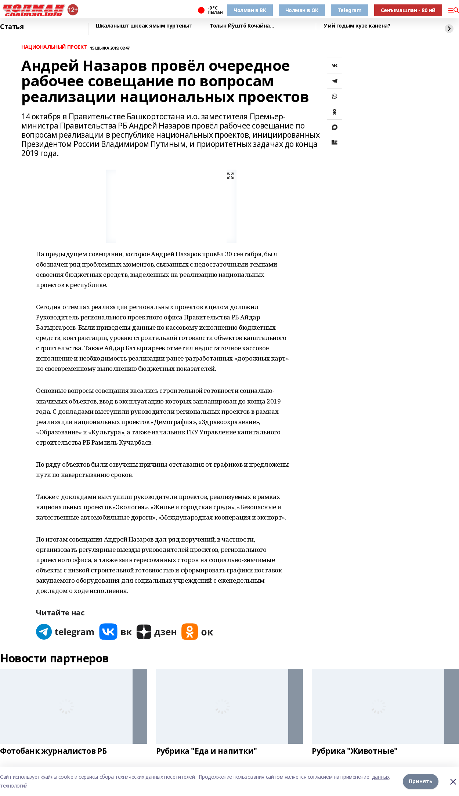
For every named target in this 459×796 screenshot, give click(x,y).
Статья (12, 27)
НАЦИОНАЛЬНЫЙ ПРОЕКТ (54, 47)
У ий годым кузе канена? (357, 26)
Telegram (349, 10)
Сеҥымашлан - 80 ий (408, 10)
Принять (421, 781)
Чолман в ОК (301, 10)
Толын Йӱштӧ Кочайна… (242, 26)
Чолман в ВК (250, 10)
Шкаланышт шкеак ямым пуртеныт (144, 26)
